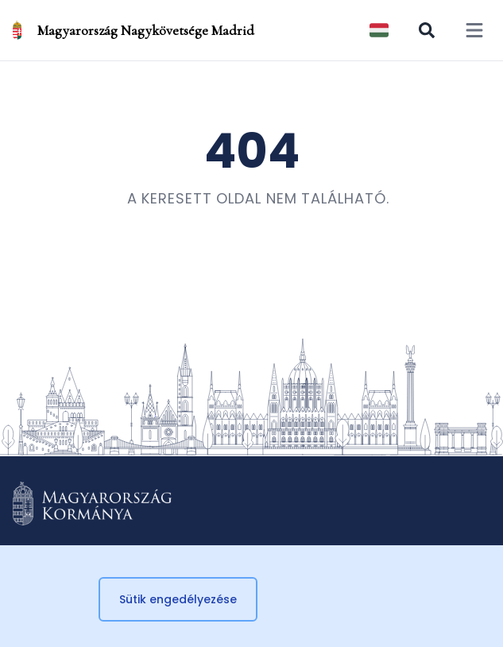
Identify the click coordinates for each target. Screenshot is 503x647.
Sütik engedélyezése (178, 599)
